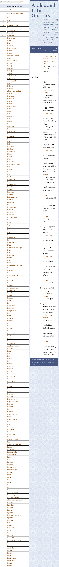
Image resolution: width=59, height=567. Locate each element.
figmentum (11, 482)
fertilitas (10, 378)
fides (8, 442)
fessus (9, 391)
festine (9, 409)
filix (8, 543)
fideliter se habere (13, 439)
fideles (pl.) (11, 434)
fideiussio (10, 429)
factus (9, 118)
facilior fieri (11, 96)
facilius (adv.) (11, 106)
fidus (9, 457)
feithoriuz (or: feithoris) (15, 265)
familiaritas (11, 179)
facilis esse (10, 86)
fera (8, 313)
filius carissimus (12, 532)
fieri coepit (10, 462)
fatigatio (10, 224)
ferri (8, 361)
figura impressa (12, 492)
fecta (8, 252)
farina (9, 204)
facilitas (9, 101)
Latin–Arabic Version (14, 6)
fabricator (10, 35)
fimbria (9, 553)
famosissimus (11, 187)
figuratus (10, 520)
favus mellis (11, 237)
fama (9, 166)
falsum (9, 156)
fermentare (11, 343)
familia (9, 176)
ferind (9, 338)
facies (9, 58)
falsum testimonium (14, 164)
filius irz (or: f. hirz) (14, 540)
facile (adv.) (11, 65)
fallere (9, 141)
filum (9, 545)
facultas (9, 121)
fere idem (10, 325)
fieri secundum (12, 469)
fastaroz (10, 212)
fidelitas (9, 437)
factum (9, 113)
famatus (10, 171)
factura (9, 116)
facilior (9, 93)
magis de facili (12, 78)
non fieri (10, 472)
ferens (9, 330)
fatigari (9, 222)
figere (9, 477)
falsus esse (10, 161)
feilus (9, 260)
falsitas (9, 154)
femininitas (11, 290)
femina (9, 283)
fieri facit (10, 464)
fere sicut (10, 328)
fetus (9, 416)
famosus (10, 194)
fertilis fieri (11, 376)
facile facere (11, 68)
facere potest (11, 48)
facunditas (10, 126)
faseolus (10, 209)
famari (9, 169)
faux (8, 230)
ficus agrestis (11, 426)
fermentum (11, 348)
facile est (10, 88)
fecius (9, 250)
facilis (9, 83)
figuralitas (10, 505)
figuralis (10, 502)
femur (9, 300)
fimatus (9, 550)
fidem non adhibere (14, 444)
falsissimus (11, 151)
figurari (9, 510)
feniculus (10, 308)
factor (9, 111)
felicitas (9, 272)
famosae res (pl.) (12, 197)
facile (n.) (10, 70)
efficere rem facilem (14, 91)
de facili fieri (11, 76)
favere (9, 232)
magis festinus (12, 414)
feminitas (10, 295)
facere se (10, 45)
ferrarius (10, 353)
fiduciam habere (12, 452)
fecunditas (10, 255)
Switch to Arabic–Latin (14, 9)
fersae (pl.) (10, 366)
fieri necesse (11, 467)
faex (8, 129)
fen (8, 303)
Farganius (10, 202)
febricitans (10, 242)
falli (8, 144)
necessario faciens (13, 55)
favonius (10, 235)
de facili (9, 73)
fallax (9, 134)
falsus (9, 159)
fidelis (9, 431)
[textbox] (10, 2)
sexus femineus (12, 288)
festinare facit (11, 399)
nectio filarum (12, 548)
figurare (10, 507)
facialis (9, 50)
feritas (9, 341)
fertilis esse (11, 373)
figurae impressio (13, 495)
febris (9, 245)
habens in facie (12, 60)
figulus (9, 484)
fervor (9, 389)
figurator (10, 517)
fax (8, 240)
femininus (10, 293)
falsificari (10, 149)
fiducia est (10, 449)
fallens (9, 139)
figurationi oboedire (14, 515)
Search (40, 48)
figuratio (10, 512)
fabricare (10, 28)
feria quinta (11, 333)
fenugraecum (11, 310)
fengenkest (11, 305)
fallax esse (10, 136)
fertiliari (10, 368)
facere (9, 43)
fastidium (10, 219)
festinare (10, 396)
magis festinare (12, 401)
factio (9, 108)
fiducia (9, 447)
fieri (8, 459)
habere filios (11, 537)
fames (9, 174)
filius (9, 530)
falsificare (10, 146)
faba (8, 17)
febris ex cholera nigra (15, 247)
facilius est (10, 98)
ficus (8, 424)
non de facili (11, 81)
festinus (10, 411)
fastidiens (10, 214)
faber (9, 20)
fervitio (9, 386)
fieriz (9, 474)
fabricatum (11, 38)
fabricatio (10, 33)
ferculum (10, 320)
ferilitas (9, 335)
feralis (9, 315)
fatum (9, 227)
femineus (10, 285)
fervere (9, 383)
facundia (10, 124)
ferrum (9, 363)
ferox (9, 351)
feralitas (10, 318)
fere (8, 323)
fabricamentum (12, 25)
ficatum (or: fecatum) (14, 419)
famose (9, 182)
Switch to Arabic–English (14, 13)
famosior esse (11, 184)
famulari (10, 199)
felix (8, 278)
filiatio (9, 525)
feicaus (9, 257)
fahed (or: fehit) (12, 131)
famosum (10, 192)
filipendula (10, 527)
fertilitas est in (12, 381)
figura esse (10, 489)
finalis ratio (11, 560)
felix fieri (10, 280)
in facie (9, 63)
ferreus (9, 358)
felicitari (10, 270)
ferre (8, 356)
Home (34, 48)
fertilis (9, 371)
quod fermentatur (13, 346)
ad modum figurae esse (15, 500)
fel (8, 267)
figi (8, 479)
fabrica (9, 22)
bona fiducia (11, 454)
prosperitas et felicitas (14, 275)
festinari (10, 404)
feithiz (9, 262)
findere (9, 565)
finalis (9, 555)
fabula (9, 40)
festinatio (10, 406)
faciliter (9, 103)
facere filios (11, 535)
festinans (10, 394)
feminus (10, 298)
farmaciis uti (11, 207)
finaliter (10, 563)
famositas (10, 189)
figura (9, 487)
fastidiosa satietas (13, 217)
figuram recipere (13, 497)
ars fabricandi (11, 30)
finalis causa (11, 558)
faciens (9, 53)
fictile (9, 421)
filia (8, 522)
